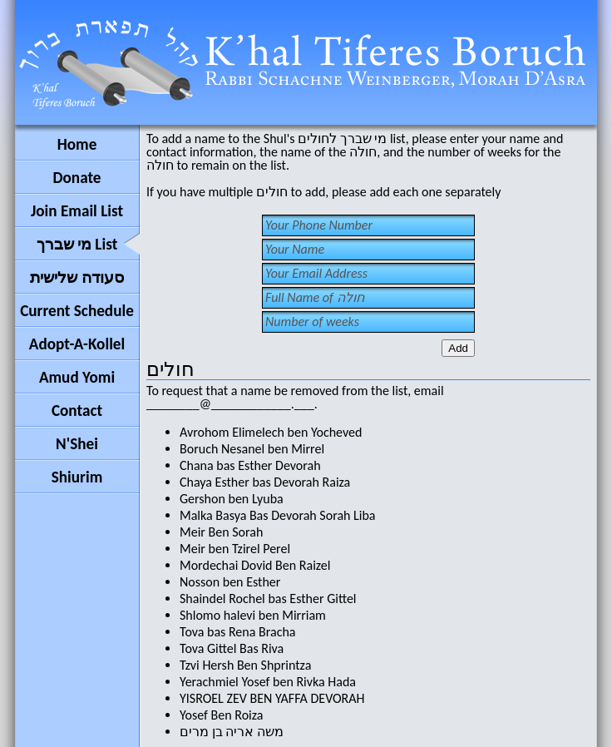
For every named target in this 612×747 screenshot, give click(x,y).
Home (77, 144)
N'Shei (77, 443)
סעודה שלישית (76, 277)
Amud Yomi (77, 377)
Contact (77, 410)
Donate (76, 177)
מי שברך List (77, 244)
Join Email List (77, 210)
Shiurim (77, 477)
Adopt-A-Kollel (77, 344)
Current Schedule (77, 310)
